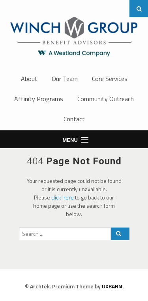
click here (62, 197)
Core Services (109, 78)
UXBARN (112, 286)
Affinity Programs (38, 98)
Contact (74, 119)
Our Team (65, 78)
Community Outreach (105, 98)
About (29, 78)
